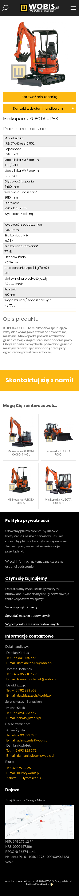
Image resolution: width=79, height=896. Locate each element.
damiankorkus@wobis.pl (34, 663)
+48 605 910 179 (24, 674)
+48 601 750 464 (24, 658)
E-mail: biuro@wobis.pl (23, 773)
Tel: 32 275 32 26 (18, 768)
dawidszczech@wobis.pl (34, 695)
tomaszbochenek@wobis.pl (36, 679)
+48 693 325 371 (24, 750)
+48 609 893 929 (24, 735)
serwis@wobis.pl (29, 718)
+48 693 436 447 (24, 713)
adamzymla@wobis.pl (32, 740)
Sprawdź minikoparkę (39, 96)
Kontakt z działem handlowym (38, 108)
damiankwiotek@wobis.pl (35, 755)
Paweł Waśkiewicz (39, 884)
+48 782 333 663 (24, 690)
